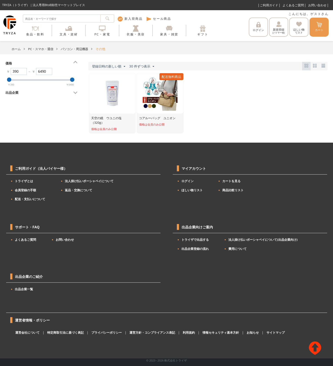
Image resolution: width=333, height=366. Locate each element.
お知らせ (239, 333)
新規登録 (279, 27)
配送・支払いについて (30, 199)
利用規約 (178, 333)
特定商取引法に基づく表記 (62, 333)
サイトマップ (260, 333)
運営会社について (26, 333)
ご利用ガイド (269, 5)
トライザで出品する (195, 239)
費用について (237, 249)
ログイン (258, 27)
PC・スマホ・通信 (40, 49)
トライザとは (24, 181)
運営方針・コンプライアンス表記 (144, 333)
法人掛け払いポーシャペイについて (89, 181)
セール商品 (158, 18)
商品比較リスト (233, 190)
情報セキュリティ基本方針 (209, 333)
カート (319, 27)
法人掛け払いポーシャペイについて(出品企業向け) (263, 239)
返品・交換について (78, 190)
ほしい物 (299, 27)
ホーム (16, 49)
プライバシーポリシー (101, 333)
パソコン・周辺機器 (74, 49)
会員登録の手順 (25, 190)
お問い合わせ (317, 5)
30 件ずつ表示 (141, 66)
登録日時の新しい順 (108, 66)
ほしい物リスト (192, 190)
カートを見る (231, 181)
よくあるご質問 (293, 5)
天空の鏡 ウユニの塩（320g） (106, 120)
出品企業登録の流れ (195, 249)
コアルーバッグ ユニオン (157, 118)
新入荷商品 (130, 18)
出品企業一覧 (24, 289)
